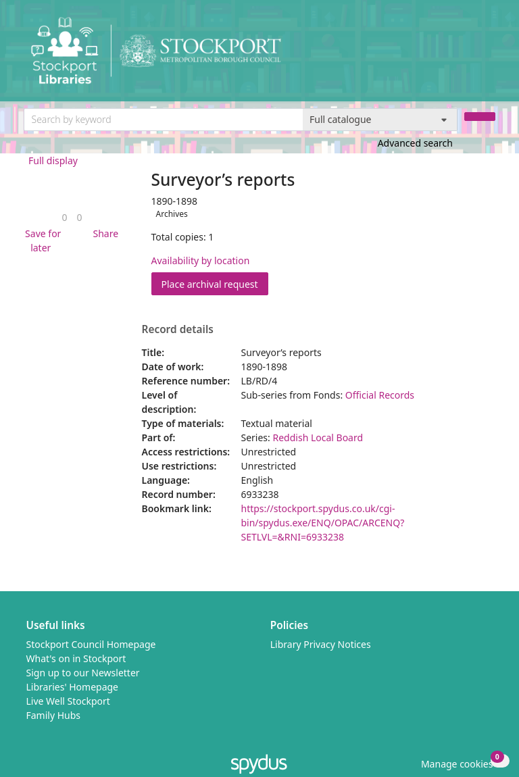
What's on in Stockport (76, 658)
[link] (64, 217)
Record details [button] (178, 330)
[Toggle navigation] (488, 55)
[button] (41, 240)
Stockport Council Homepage (91, 644)
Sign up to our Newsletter (83, 672)
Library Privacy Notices (320, 644)
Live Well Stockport (68, 701)
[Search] (479, 116)
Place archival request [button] (215, 283)
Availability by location (200, 260)
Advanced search (415, 142)
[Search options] (380, 119)
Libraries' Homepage (72, 686)
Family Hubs (53, 715)
